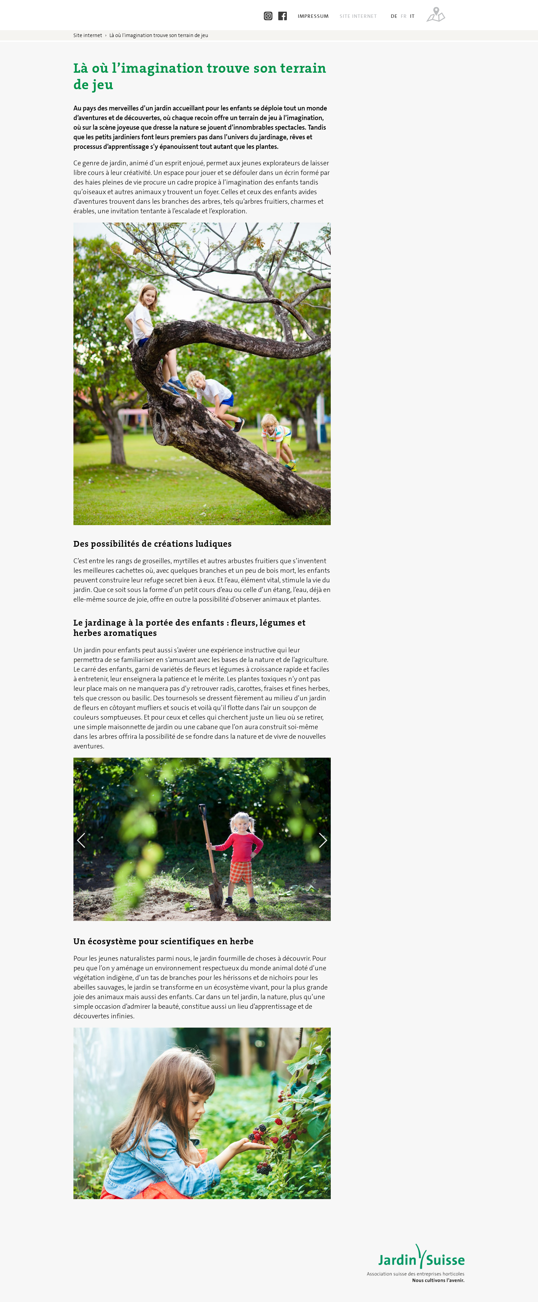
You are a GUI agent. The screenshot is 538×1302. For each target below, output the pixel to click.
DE (394, 16)
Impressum (314, 16)
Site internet (359, 16)
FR (404, 16)
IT (412, 16)
